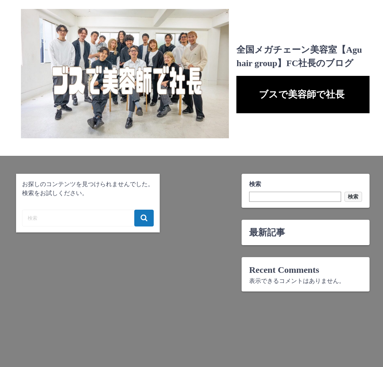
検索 (255, 184)
